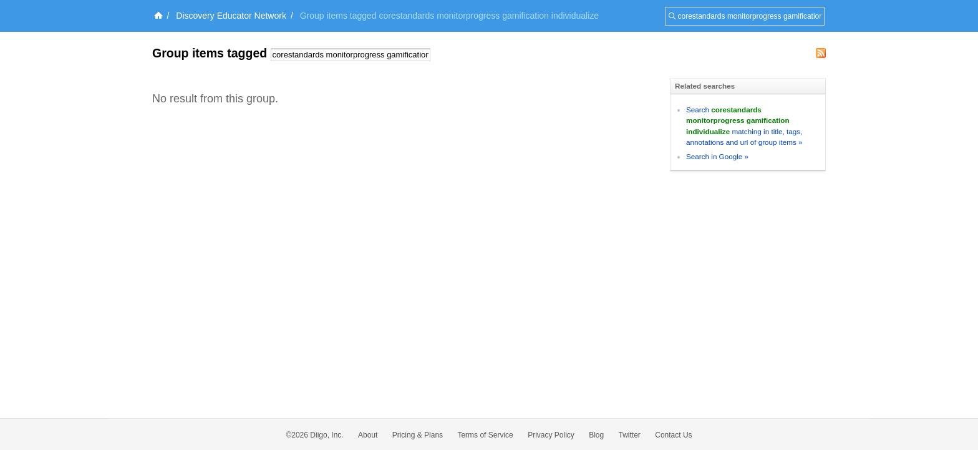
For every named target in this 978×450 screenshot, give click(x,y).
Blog (596, 435)
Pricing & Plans (417, 435)
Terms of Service (485, 435)
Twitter (630, 435)
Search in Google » (717, 156)
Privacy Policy (551, 435)
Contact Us (673, 435)
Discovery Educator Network (231, 16)
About (367, 435)
